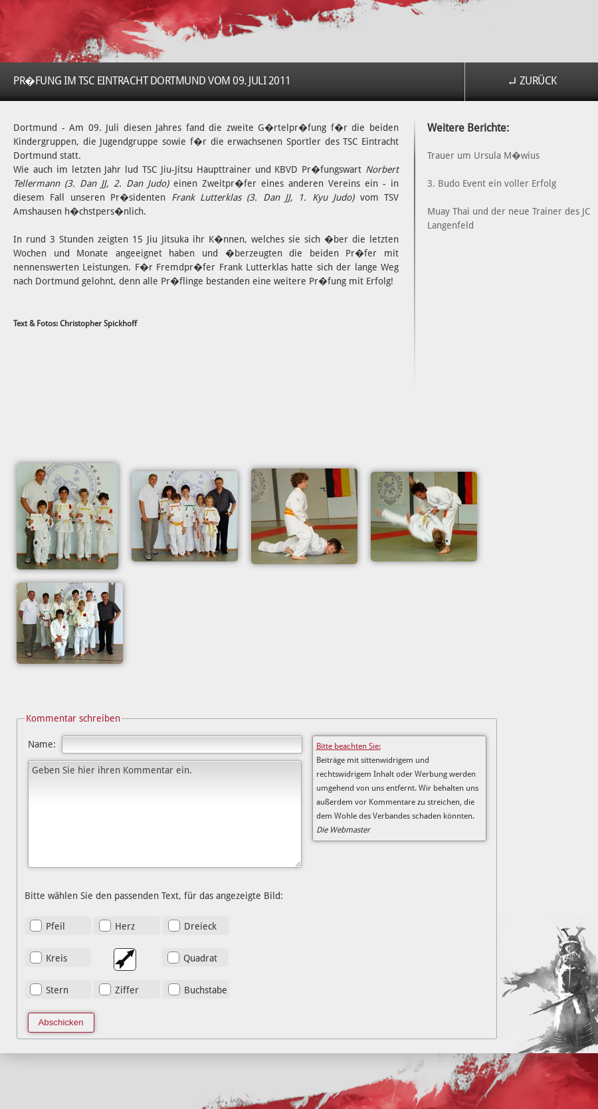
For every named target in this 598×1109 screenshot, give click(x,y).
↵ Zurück (532, 80)
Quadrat (200, 958)
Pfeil (55, 926)
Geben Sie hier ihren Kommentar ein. (165, 814)
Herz (125, 926)
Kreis (56, 958)
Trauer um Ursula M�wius (483, 155)
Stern (57, 990)
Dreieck (200, 926)
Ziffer (127, 990)
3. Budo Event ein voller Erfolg (491, 183)
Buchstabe (205, 990)
